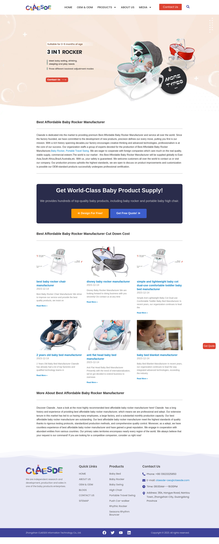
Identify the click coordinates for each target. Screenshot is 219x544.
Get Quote (209, 346)
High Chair (115, 495)
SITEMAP (84, 506)
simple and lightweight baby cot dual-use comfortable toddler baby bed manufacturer (159, 287)
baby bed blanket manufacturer (157, 357)
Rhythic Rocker (118, 512)
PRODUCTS (106, 7)
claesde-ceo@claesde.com (172, 484)
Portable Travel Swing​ (93, 151)
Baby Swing (116, 489)
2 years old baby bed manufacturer (59, 357)
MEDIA (145, 7)
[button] (170, 7)
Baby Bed (115, 477)
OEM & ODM (85, 7)
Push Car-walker (119, 506)
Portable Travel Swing (122, 501)
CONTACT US (86, 501)
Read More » (41, 308)
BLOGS (83, 495)
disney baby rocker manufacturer (108, 283)
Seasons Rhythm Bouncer (119, 519)
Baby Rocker (73, 151)
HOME (68, 7)
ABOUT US (127, 7)
